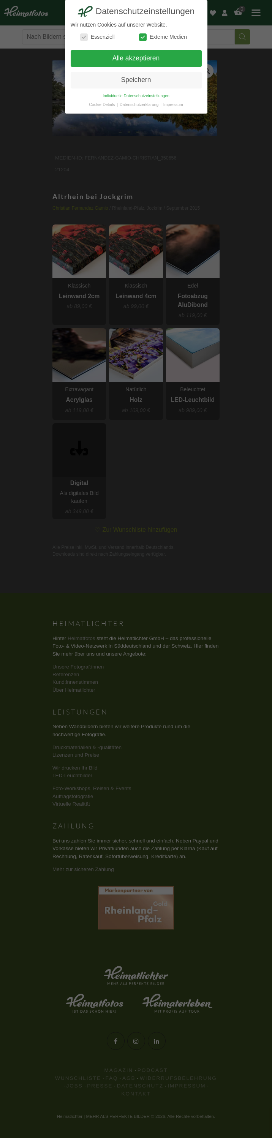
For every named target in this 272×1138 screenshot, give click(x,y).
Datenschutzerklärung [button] (140, 104)
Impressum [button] (173, 104)
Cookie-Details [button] (102, 104)
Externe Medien (163, 37)
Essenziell (97, 37)
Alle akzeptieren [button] (136, 58)
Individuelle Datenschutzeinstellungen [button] (136, 95)
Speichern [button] (136, 80)
